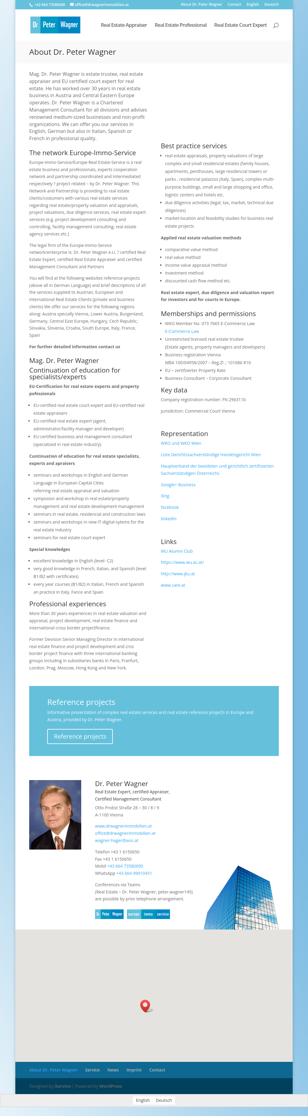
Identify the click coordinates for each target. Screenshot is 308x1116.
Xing (165, 496)
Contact (234, 5)
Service (92, 1070)
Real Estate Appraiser (124, 25)
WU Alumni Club (177, 551)
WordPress (111, 1086)
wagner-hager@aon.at (116, 840)
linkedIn (169, 518)
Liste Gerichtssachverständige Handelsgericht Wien (211, 454)
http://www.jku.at (178, 573)
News (113, 1070)
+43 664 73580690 (125, 866)
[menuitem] (253, 6)
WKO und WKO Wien (181, 443)
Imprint (134, 1070)
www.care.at (173, 585)
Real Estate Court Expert (240, 25)
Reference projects (80, 736)
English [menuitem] (143, 1100)
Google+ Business (178, 484)
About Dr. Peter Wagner (201, 5)
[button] (147, 1006)
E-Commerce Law (182, 331)
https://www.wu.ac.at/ (182, 562)
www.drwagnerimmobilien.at (123, 826)
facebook (170, 507)
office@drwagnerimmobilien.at (125, 833)
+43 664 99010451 (134, 873)
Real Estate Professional (180, 25)
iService (62, 1086)
